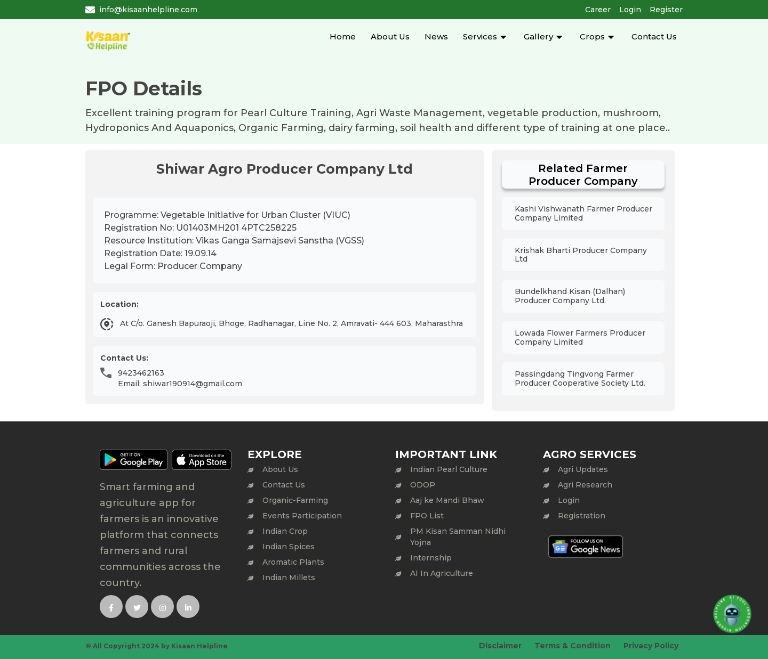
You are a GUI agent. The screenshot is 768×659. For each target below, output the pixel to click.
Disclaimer (500, 645)
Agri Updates (583, 469)
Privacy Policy (650, 645)
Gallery (538, 36)
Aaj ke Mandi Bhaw (447, 500)
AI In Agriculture (441, 573)
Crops (592, 36)
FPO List (427, 515)
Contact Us (654, 36)
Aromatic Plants (293, 562)
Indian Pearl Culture (448, 469)
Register (666, 9)
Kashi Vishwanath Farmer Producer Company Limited (583, 213)
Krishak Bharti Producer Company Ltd (581, 255)
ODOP (422, 485)
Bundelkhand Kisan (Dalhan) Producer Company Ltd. (570, 296)
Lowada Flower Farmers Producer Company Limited (580, 337)
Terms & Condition (572, 645)
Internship (431, 558)
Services (480, 36)
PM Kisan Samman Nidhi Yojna (458, 536)
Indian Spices (288, 546)
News (436, 36)
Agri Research (585, 485)
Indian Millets (288, 577)
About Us (390, 36)
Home (343, 36)
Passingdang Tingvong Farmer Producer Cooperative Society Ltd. (580, 378)
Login (630, 9)
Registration (581, 515)
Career (598, 9)
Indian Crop (285, 531)
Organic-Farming (295, 500)
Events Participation (302, 515)
